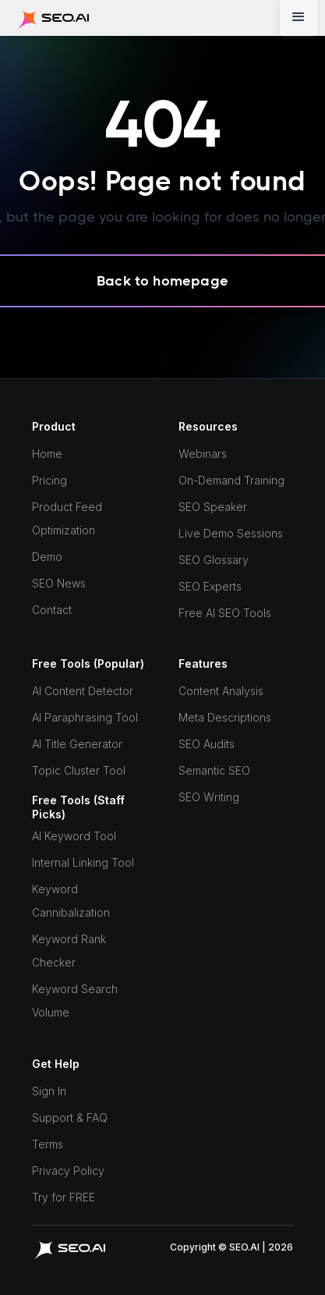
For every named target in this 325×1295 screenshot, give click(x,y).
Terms (47, 1144)
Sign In (49, 1091)
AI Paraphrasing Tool (85, 717)
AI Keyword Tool (74, 836)
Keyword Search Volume (75, 1000)
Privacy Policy (68, 1170)
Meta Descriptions (224, 717)
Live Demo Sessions (230, 533)
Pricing (49, 480)
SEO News (59, 583)
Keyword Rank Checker (69, 950)
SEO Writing (208, 797)
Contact (52, 609)
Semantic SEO (214, 770)
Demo (47, 556)
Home (47, 453)
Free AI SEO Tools (224, 612)
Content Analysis (220, 690)
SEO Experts (210, 586)
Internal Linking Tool (83, 862)
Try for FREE (63, 1197)
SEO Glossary (213, 559)
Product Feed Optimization (67, 518)
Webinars (202, 453)
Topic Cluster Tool (78, 770)
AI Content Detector (82, 690)
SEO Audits (206, 743)
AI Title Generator (77, 743)
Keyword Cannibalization (71, 900)
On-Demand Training (231, 480)
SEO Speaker (212, 506)
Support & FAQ (70, 1117)
